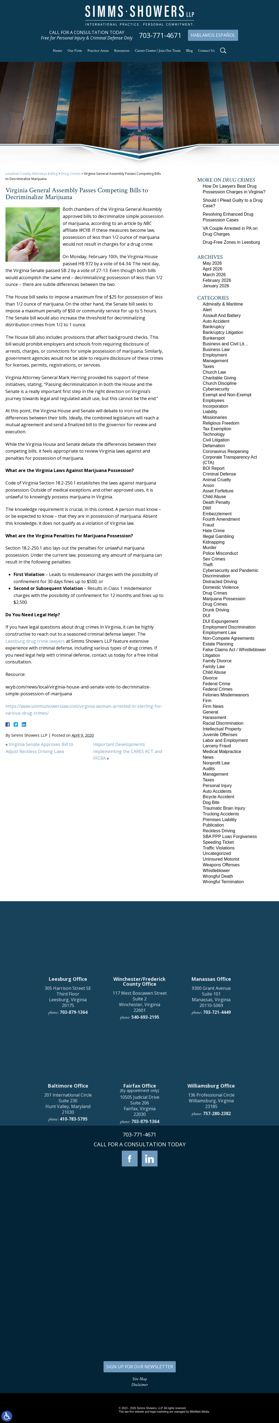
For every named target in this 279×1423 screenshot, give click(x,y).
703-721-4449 (217, 1132)
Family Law (214, 666)
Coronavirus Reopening (225, 451)
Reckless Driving (219, 830)
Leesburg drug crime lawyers (35, 641)
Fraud (208, 525)
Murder (210, 547)
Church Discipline (220, 383)
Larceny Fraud (217, 746)
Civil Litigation (216, 440)
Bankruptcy (214, 326)
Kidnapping (214, 542)
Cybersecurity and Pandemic (231, 570)
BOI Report (214, 468)
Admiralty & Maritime (223, 304)
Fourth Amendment (221, 519)
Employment (215, 355)
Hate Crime (214, 530)
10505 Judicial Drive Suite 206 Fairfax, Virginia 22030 (139, 1225)
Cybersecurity (216, 389)
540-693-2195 (145, 1137)
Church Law (214, 372)
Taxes (208, 366)
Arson (208, 485)
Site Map (139, 1379)
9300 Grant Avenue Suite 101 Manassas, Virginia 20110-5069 (211, 1116)
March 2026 (214, 274)
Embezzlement (217, 513)
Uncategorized (217, 853)
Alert (207, 309)
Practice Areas (98, 50)
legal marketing (159, 1411)
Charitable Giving (219, 378)
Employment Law (219, 632)
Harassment (214, 717)
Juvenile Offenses (220, 734)
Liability (210, 411)
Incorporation (215, 406)
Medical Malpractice (222, 751)
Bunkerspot (214, 338)
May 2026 (212, 263)
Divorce (210, 678)
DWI (207, 508)
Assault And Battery (222, 315)
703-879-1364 (73, 1132)
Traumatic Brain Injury (224, 808)
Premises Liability (219, 819)
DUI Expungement (220, 621)
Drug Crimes (70, 173)
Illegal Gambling (218, 536)
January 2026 (216, 286)
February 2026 (217, 280)
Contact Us (206, 50)
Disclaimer (139, 1385)
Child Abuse (214, 496)
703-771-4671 (160, 35)
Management (215, 360)
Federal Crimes (217, 689)
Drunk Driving (216, 610)
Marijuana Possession (224, 598)
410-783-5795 (73, 1239)
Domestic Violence (221, 587)
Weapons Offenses (221, 865)
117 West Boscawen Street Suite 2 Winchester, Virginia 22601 (140, 1121)
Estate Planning (218, 644)
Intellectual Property (222, 729)
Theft (208, 564)
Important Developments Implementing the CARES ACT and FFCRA (127, 751)
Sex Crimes (214, 559)
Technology (214, 434)
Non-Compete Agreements (228, 638)
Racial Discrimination (223, 723)
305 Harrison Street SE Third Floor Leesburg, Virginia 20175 (68, 1116)
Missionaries (215, 417)
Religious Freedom (221, 423)
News (208, 757)
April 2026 (212, 269)
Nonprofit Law (216, 763)
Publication (213, 825)
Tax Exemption (217, 428)
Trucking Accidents (221, 814)
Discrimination (216, 576)
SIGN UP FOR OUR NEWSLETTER (139, 1367)
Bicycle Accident (218, 796)
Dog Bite (211, 802)
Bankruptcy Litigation (223, 332)
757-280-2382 (217, 1233)
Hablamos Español (213, 35)
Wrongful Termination (223, 881)
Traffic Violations (219, 848)
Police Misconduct (220, 553)
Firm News (213, 706)
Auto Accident (216, 321)
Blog (189, 50)
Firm (207, 700)
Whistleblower (216, 870)
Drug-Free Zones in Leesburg (231, 242)
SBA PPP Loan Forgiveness (230, 836)
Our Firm (75, 50)
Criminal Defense (219, 474)
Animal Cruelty (217, 479)
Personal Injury (217, 785)
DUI (206, 615)
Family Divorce (217, 661)
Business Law (216, 349)
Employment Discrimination (229, 627)
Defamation (214, 445)
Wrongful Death (218, 876)
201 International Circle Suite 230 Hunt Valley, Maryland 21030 (68, 1223)
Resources (121, 50)
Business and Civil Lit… (225, 344)
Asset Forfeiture (218, 491)
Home (57, 50)
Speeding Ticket (218, 842)
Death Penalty (216, 502)
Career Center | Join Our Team (158, 50)
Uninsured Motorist (221, 859)
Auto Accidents (217, 791)
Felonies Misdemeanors (226, 695)
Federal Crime (216, 683)
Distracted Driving (220, 581)
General (210, 712)
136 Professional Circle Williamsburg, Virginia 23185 (211, 1221)
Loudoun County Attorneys (26, 173)
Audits (209, 768)
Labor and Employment (225, 740)
